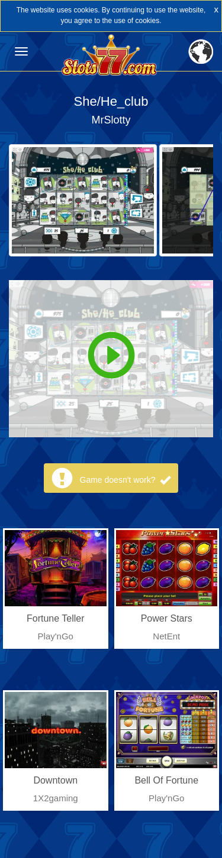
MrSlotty (110, 120)
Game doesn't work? (125, 480)
